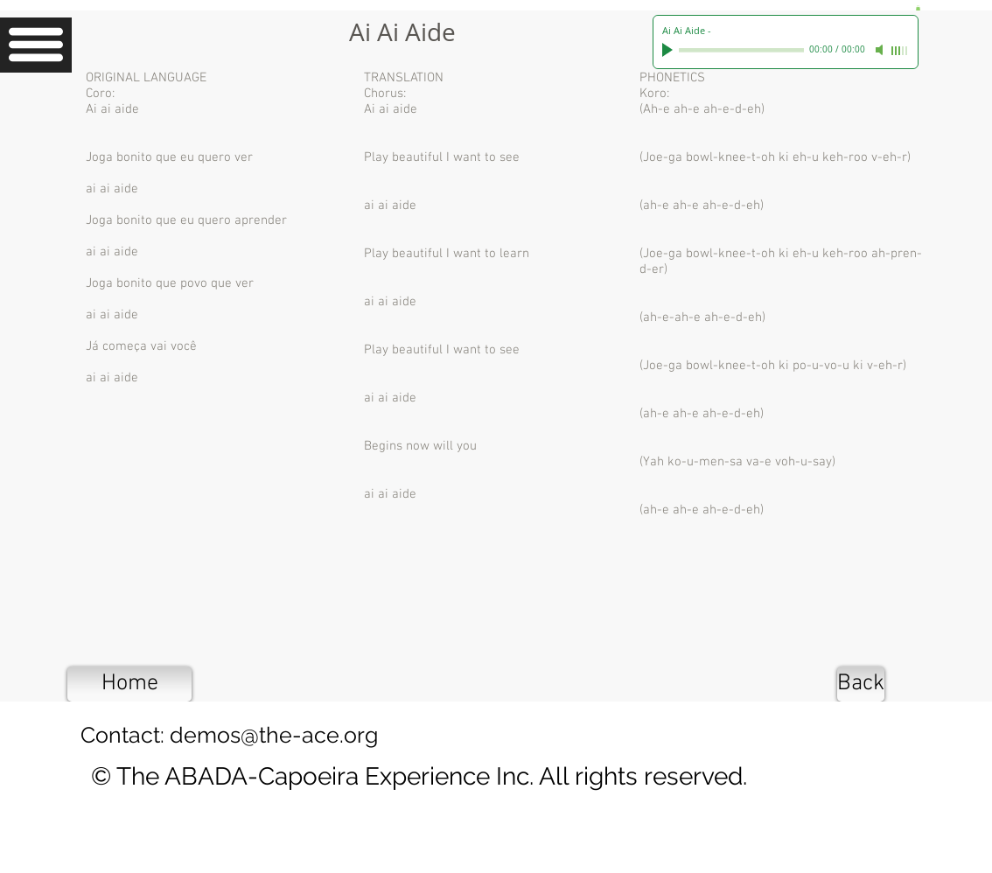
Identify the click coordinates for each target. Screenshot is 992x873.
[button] (36, 45)
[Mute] (881, 50)
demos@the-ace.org (274, 735)
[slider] (900, 50)
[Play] (669, 50)
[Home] (129, 684)
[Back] (860, 684)
